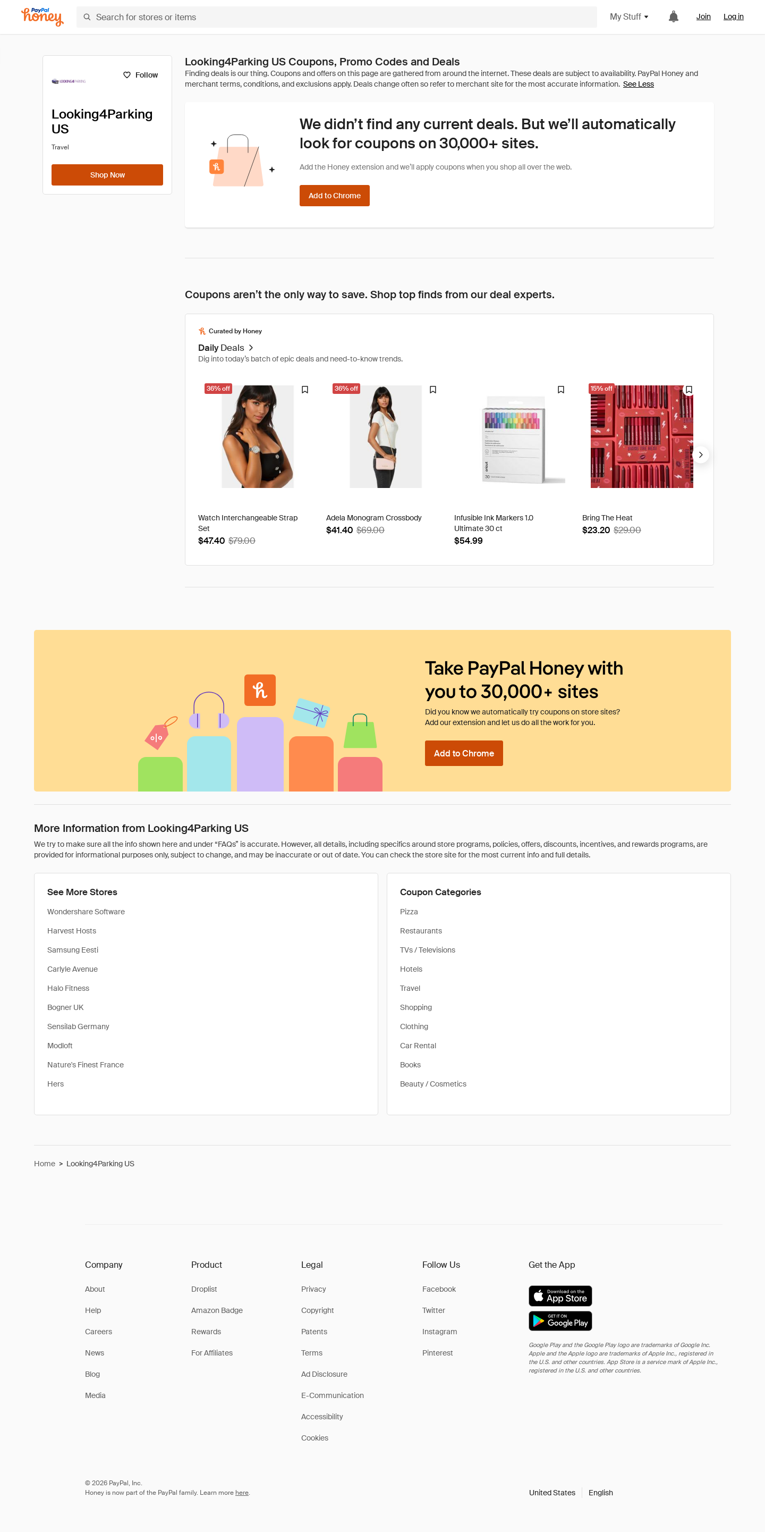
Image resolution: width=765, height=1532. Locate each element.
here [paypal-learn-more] (242, 1492)
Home (44, 1163)
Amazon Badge (217, 1310)
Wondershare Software (86, 911)
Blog (92, 1374)
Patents (314, 1331)
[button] (571, 1492)
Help (93, 1310)
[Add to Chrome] (335, 195)
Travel (410, 988)
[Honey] (42, 17)
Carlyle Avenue (72, 969)
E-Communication (332, 1395)
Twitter (433, 1310)
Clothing (414, 1026)
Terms (311, 1353)
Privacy (313, 1289)
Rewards (206, 1331)
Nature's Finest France (85, 1065)
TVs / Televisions (427, 950)
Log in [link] (734, 16)
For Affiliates (212, 1353)
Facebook (439, 1289)
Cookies (314, 1438)
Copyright (317, 1310)
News (94, 1353)
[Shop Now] (107, 175)
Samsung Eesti (72, 950)
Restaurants (421, 931)
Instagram (439, 1331)
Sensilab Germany (78, 1026)
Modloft (60, 1045)
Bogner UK (65, 1007)
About (95, 1289)
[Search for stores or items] (336, 17)
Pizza (409, 911)
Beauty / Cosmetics (433, 1084)
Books (410, 1065)
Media (95, 1395)
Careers (98, 1331)
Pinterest (437, 1353)
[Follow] (140, 75)
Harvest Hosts (71, 931)
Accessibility (322, 1416)
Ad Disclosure (324, 1374)
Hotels (411, 969)
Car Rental (418, 1045)
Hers (55, 1084)
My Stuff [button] (630, 16)
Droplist (204, 1289)
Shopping (416, 1007)
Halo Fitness (68, 988)
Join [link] (703, 16)
